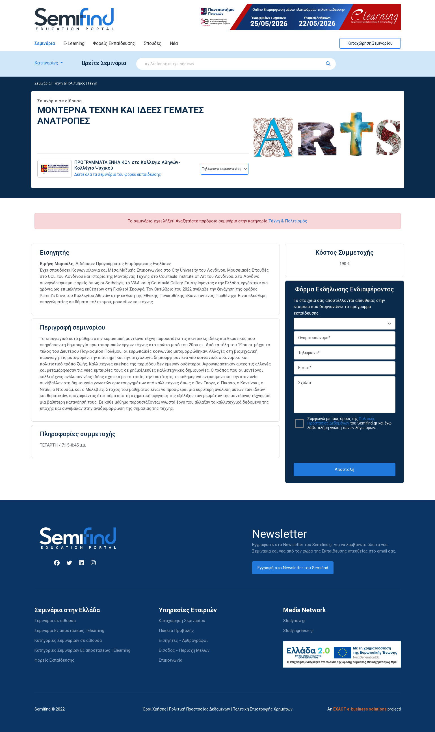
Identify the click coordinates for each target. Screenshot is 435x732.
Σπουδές (152, 43)
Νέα (174, 43)
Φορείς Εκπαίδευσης (114, 43)
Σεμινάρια (44, 43)
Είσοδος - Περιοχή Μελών (184, 650)
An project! (364, 709)
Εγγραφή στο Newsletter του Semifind (292, 567)
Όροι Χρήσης (154, 709)
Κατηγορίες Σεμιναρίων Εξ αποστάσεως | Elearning (82, 650)
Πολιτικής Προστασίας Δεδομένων (341, 420)
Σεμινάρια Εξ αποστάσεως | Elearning (69, 630)
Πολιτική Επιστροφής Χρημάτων (263, 709)
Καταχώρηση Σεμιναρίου (370, 43)
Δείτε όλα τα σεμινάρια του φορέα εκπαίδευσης (117, 174)
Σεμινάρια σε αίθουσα (55, 620)
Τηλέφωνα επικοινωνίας (224, 169)
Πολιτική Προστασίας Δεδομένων (199, 709)
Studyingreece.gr (298, 630)
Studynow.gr (294, 620)
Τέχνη (92, 83)
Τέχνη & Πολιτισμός (69, 83)
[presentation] (345, 446)
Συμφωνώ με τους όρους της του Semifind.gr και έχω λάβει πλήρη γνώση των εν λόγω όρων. (349, 423)
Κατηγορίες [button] (46, 63)
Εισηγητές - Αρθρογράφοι (183, 640)
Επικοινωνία (170, 660)
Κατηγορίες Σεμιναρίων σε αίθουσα (68, 640)
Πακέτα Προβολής (176, 630)
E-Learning (74, 43)
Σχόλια (344, 394)
